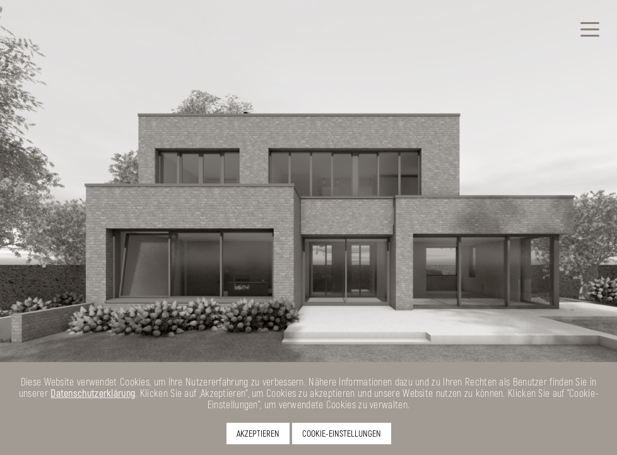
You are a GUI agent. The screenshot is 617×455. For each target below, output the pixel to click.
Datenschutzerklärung (92, 393)
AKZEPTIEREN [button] (258, 433)
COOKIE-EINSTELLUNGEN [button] (341, 433)
